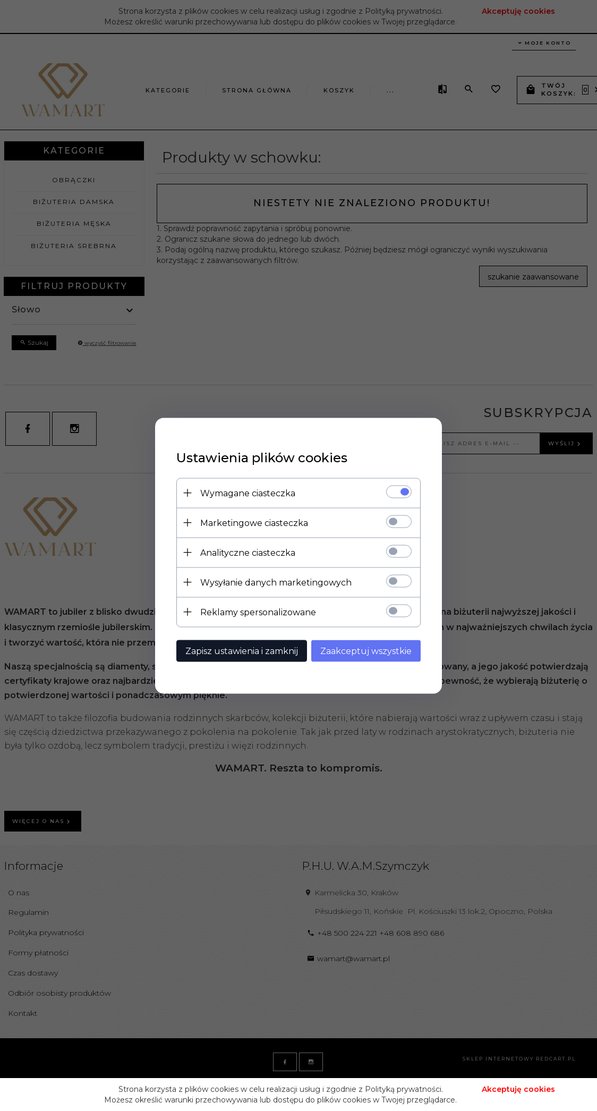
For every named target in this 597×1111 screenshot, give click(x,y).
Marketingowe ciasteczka (254, 523)
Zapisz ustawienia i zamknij (241, 651)
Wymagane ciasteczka (247, 493)
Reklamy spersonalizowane (258, 612)
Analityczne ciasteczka (247, 552)
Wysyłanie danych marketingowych (276, 582)
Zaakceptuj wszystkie (366, 651)
